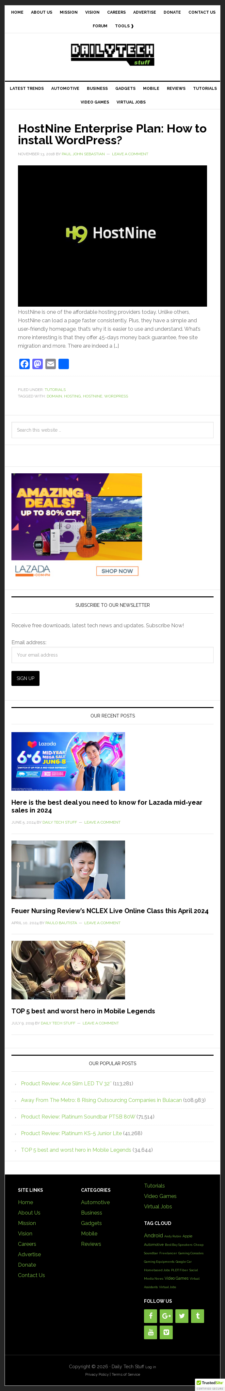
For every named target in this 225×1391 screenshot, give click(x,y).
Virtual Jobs (158, 1206)
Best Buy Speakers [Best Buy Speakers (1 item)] (178, 1244)
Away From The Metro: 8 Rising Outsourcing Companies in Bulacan (101, 1100)
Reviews (91, 1244)
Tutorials (55, 389)
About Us (29, 1213)
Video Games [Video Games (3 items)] (176, 1278)
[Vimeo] (166, 1332)
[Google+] (166, 1316)
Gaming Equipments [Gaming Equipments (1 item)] (159, 1261)
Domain (54, 396)
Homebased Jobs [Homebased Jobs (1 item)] (157, 1270)
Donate (27, 1265)
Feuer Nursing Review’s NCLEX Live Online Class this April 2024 (110, 911)
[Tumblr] (197, 1316)
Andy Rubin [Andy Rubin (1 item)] (172, 1236)
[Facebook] (150, 1316)
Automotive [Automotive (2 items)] (154, 1245)
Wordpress (116, 396)
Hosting (72, 396)
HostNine (92, 396)
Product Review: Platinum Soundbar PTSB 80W (78, 1117)
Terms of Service (126, 1374)
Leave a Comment (130, 154)
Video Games (160, 1196)
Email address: (28, 642)
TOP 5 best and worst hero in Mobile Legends (83, 1011)
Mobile (89, 1234)
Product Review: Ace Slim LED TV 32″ (66, 1083)
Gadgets (91, 1223)
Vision (25, 1234)
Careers (27, 1244)
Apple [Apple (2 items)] (187, 1236)
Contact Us (31, 1275)
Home (25, 1202)
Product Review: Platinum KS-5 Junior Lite (71, 1133)
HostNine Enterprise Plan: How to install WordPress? (112, 134)
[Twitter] (181, 1316)
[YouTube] (150, 1332)
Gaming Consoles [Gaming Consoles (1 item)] (190, 1253)
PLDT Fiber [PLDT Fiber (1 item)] (179, 1270)
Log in (150, 1367)
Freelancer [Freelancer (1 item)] (168, 1253)
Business (91, 1213)
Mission (27, 1223)
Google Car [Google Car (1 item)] (184, 1261)
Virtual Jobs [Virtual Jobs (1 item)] (167, 1287)
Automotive (95, 1202)
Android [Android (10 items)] (153, 1235)
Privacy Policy (97, 1374)
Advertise (29, 1254)
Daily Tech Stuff (112, 54)
